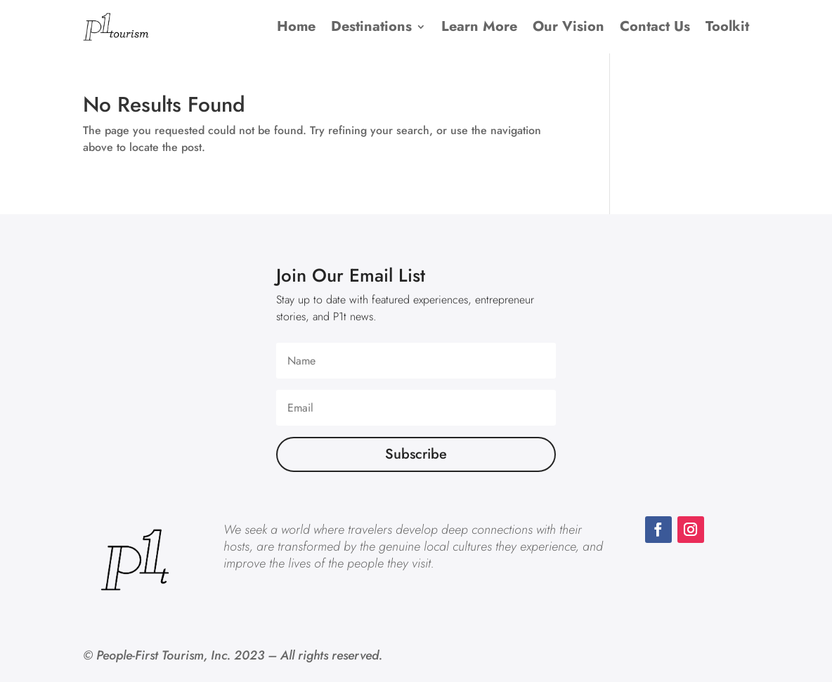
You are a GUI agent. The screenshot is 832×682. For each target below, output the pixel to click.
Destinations (371, 26)
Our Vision (568, 26)
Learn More (479, 26)
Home (296, 26)
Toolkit (727, 26)
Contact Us (655, 26)
